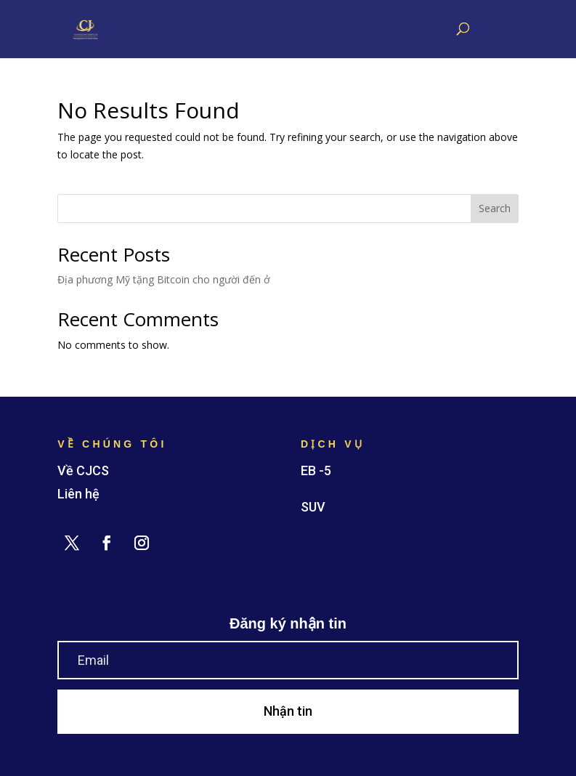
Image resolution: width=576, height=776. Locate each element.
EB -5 (316, 470)
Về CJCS (83, 470)
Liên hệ (78, 493)
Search (495, 208)
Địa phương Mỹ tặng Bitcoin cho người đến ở (163, 279)
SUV (313, 506)
